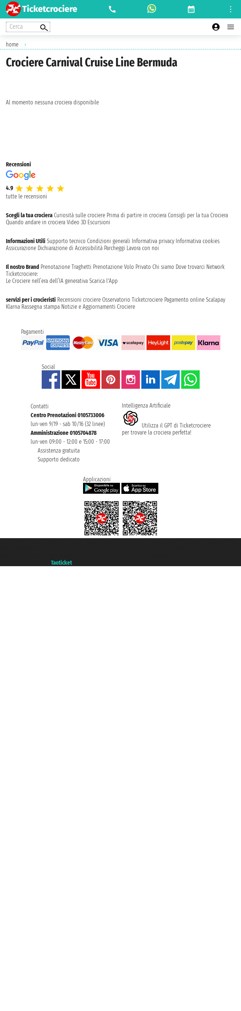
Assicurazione (21, 248)
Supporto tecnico (66, 241)
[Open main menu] (230, 26)
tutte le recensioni (26, 196)
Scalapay (215, 299)
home (12, 44)
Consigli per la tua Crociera (198, 215)
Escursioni (98, 222)
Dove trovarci (190, 266)
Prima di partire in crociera (136, 215)
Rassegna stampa (40, 306)
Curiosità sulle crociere (79, 215)
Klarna (13, 306)
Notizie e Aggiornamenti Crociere (98, 306)
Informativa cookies (198, 241)
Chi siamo (163, 266)
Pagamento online (184, 299)
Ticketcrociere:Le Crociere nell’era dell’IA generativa (47, 277)
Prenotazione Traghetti (66, 266)
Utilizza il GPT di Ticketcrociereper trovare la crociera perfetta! (166, 429)
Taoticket (61, 562)
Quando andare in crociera (35, 222)
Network (215, 266)
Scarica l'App (103, 280)
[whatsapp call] (151, 9)
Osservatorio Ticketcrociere (132, 299)
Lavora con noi (143, 248)
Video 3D (76, 222)
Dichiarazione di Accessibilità (70, 248)
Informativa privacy (153, 241)
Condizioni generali (108, 241)
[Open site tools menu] (230, 9)
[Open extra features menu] (28, 27)
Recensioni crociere (79, 299)
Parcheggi (114, 248)
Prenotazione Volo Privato (122, 266)
